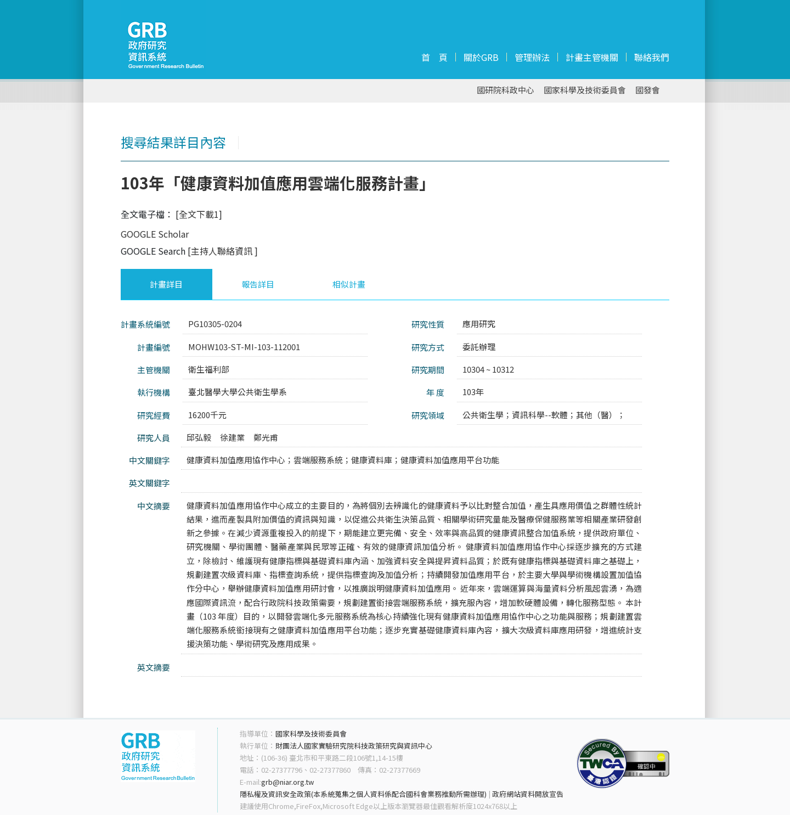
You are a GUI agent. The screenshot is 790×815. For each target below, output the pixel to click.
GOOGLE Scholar (155, 233)
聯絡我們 (651, 57)
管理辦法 (532, 57)
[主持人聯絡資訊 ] (223, 250)
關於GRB (481, 57)
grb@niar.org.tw (287, 782)
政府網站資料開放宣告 (527, 794)
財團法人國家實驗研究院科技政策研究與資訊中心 (353, 745)
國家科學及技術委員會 (585, 90)
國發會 (647, 90)
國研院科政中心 (505, 90)
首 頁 (434, 57)
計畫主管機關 (592, 57)
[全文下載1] (199, 214)
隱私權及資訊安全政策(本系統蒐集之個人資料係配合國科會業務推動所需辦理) (363, 794)
